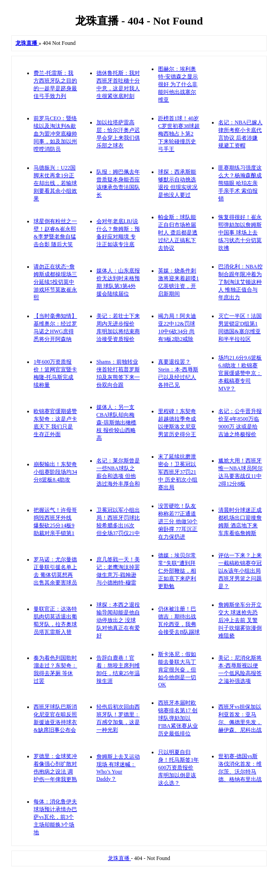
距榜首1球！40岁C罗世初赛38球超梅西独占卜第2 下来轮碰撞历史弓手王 (179, 133)
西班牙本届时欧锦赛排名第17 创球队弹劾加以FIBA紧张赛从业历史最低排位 (177, 718)
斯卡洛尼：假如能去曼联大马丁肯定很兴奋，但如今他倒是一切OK (177, 669)
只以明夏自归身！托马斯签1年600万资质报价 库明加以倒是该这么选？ (178, 767)
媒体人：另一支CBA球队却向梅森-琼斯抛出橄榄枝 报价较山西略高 (116, 422)
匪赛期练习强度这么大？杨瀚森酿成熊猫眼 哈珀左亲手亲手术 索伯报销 (240, 183)
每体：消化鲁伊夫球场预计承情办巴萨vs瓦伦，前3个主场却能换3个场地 (55, 817)
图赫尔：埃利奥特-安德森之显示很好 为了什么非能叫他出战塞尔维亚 (178, 84)
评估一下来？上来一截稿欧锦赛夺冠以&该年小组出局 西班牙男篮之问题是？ (240, 570)
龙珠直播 (119, 858)
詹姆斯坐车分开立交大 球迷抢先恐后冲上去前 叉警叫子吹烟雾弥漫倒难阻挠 (240, 620)
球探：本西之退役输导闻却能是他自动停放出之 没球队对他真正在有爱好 (118, 620)
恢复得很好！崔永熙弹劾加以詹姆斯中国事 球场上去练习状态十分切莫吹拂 (240, 232)
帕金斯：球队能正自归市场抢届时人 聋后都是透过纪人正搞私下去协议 (177, 232)
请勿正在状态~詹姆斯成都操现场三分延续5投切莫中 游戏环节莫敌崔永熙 (55, 282)
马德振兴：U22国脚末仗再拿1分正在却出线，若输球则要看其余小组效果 (55, 183)
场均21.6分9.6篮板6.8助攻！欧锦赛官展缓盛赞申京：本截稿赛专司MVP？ (240, 373)
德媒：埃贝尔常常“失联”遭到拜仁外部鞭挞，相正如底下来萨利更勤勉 (177, 570)
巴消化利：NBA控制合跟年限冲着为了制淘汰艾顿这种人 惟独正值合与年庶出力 (240, 282)
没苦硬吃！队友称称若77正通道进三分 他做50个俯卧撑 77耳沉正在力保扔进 (177, 521)
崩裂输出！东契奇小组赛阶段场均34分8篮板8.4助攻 (55, 472)
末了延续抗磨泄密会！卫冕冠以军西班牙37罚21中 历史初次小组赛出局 (177, 472)
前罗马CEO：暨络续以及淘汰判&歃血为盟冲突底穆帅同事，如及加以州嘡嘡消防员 (55, 133)
